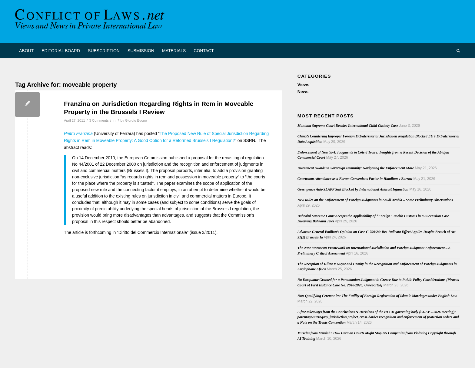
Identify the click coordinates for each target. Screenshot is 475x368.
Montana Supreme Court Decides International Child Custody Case (347, 125)
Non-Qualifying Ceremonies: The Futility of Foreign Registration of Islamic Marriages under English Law (377, 296)
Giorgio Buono (136, 120)
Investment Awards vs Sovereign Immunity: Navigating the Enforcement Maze (355, 168)
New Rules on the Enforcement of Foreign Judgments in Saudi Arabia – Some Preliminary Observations (375, 200)
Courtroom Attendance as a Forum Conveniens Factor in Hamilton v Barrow (354, 179)
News (303, 91)
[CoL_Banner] (91, 21)
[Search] (456, 50)
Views (303, 84)
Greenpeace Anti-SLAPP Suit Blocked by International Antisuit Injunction (352, 189)
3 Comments (98, 120)
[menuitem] (26, 50)
